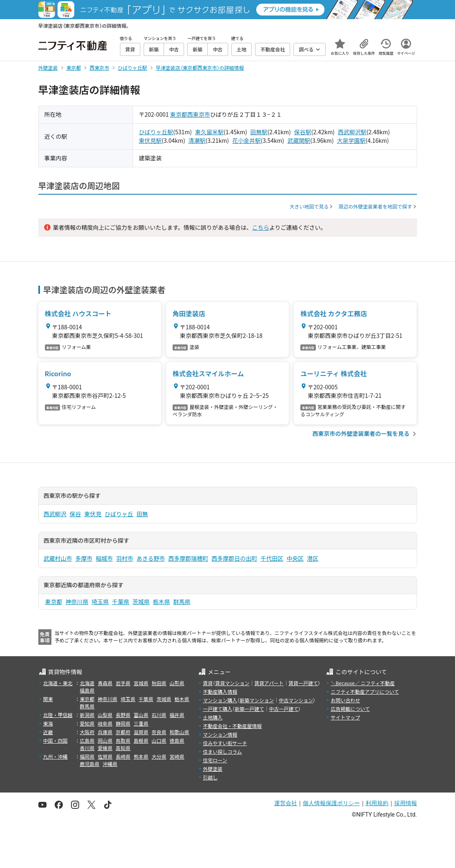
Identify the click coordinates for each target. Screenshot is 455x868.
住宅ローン (215, 760)
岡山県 (105, 740)
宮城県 (141, 682)
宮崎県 (177, 756)
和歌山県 (179, 731)
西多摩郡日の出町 (234, 558)
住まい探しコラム (222, 751)
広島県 (87, 740)
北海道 (87, 682)
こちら (260, 227)
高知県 (123, 747)
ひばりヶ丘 (119, 514)
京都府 (123, 731)
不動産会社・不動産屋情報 (232, 725)
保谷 (75, 514)
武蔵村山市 (58, 558)
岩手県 (123, 682)
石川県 (159, 714)
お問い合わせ (345, 700)
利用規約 (377, 803)
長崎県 (123, 756)
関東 (48, 698)
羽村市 (124, 558)
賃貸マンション (232, 682)
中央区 (295, 558)
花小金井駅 (246, 140)
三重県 (141, 723)
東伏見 (93, 514)
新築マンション (257, 700)
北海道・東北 (58, 682)
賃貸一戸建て (303, 682)
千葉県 (120, 601)
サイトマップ (345, 717)
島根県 (141, 740)
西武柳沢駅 (352, 132)
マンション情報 (220, 734)
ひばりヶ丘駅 (156, 132)
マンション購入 (220, 700)
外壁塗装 (212, 768)
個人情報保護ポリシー (331, 803)
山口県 (159, 740)
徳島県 (177, 740)
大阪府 (87, 731)
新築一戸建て (249, 708)
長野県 (123, 714)
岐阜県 (105, 723)
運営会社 (285, 803)
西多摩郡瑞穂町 (188, 558)
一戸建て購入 (217, 708)
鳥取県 (123, 740)
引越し (210, 777)
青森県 (105, 682)
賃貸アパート (269, 682)
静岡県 (123, 723)
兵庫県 (105, 731)
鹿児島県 (90, 763)
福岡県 (87, 756)
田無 (142, 514)
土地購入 (212, 717)
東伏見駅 (150, 140)
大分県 (159, 756)
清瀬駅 (197, 140)
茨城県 (141, 601)
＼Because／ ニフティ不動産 (363, 682)
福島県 (87, 690)
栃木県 (161, 601)
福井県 (177, 714)
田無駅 (258, 132)
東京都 (178, 114)
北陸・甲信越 (58, 714)
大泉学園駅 (351, 140)
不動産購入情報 (220, 691)
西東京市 (198, 114)
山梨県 (105, 714)
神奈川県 (77, 601)
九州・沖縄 (55, 756)
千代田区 (271, 558)
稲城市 (104, 558)
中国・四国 (55, 740)
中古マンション (296, 700)
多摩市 (84, 558)
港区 (312, 558)
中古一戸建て (283, 708)
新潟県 (87, 714)
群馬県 (182, 601)
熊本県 (141, 756)
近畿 (48, 731)
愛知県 (87, 723)
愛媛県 (105, 747)
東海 (48, 723)
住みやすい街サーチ (225, 742)
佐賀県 (105, 756)
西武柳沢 (55, 514)
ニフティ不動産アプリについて (365, 691)
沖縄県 (110, 763)
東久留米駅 (209, 132)
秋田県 (159, 682)
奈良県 (159, 731)
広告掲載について (350, 708)
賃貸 (208, 682)
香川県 (87, 747)
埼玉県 (100, 601)
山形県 (177, 682)
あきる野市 (151, 558)
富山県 (141, 714)
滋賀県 (141, 731)
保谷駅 (302, 132)
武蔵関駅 (298, 140)
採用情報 (405, 803)
